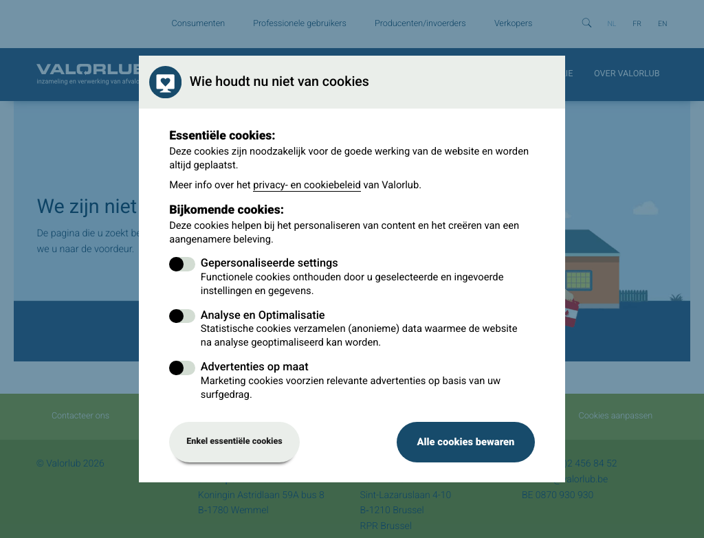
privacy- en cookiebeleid (307, 185)
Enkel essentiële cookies (234, 441)
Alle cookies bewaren (465, 442)
